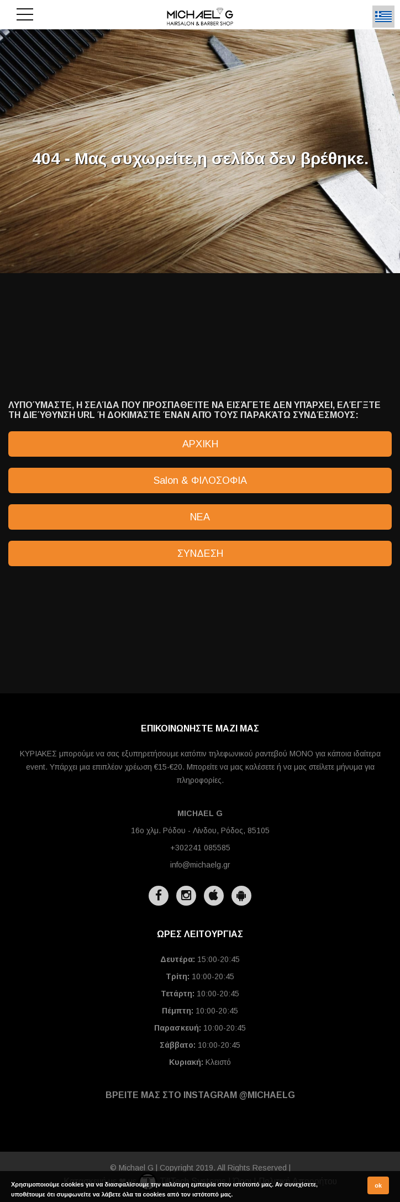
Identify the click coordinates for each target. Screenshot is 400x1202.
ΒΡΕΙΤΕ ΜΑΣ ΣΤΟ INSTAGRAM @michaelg (200, 1095)
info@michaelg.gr (200, 864)
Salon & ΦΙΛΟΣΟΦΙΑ (200, 480)
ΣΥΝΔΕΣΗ (200, 553)
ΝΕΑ (200, 516)
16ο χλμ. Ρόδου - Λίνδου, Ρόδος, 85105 (200, 830)
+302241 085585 (200, 847)
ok (378, 1185)
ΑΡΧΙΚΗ (200, 444)
